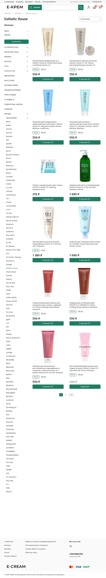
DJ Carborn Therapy (13, 257)
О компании (9, 2)
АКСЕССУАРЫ (9, 81)
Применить (16, 42)
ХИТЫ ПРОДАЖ (10, 95)
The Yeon (9, 462)
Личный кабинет (49, 2)
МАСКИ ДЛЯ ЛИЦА (11, 52)
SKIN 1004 (10, 437)
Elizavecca (10, 261)
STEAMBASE (10, 451)
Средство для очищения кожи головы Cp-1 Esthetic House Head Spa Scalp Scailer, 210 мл (84, 244)
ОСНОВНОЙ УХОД (11, 47)
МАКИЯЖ (7, 57)
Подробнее (84, 387)
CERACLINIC (10, 180)
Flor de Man (10, 283)
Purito (8, 404)
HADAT (8, 290)
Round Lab (10, 418)
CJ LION (9, 188)
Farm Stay (10, 286)
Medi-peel (10, 371)
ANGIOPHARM (11, 118)
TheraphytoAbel (12, 455)
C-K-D (8, 210)
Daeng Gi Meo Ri (12, 217)
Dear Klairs (10, 235)
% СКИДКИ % (9, 100)
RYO (7, 415)
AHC (7, 140)
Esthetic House (12, 268)
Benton (9, 162)
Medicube (10, 367)
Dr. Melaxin (10, 246)
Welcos (9, 492)
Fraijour (9, 279)
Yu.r (7, 484)
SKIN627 (9, 440)
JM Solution (10, 316)
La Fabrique (10, 356)
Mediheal (9, 382)
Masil (8, 363)
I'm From (9, 312)
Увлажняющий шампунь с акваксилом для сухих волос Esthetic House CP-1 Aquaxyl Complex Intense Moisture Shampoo (84, 125)
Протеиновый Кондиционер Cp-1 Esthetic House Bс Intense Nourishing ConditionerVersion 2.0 (47, 63)
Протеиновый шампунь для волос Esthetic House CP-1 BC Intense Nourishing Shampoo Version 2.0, (83, 63)
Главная (7, 13)
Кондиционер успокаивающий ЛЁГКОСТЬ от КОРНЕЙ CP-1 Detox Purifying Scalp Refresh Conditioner (83, 305)
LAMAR (8, 349)
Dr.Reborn (10, 232)
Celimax (9, 191)
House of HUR (11, 301)
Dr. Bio (8, 243)
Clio (7, 254)
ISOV (8, 308)
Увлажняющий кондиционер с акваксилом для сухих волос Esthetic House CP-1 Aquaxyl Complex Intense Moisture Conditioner (48, 125)
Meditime (10, 385)
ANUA (8, 122)
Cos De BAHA (11, 206)
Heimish (9, 305)
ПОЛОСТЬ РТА (9, 71)
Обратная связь (31, 552)
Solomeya (10, 429)
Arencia (9, 133)
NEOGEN (9, 396)
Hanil (8, 294)
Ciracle (8, 202)
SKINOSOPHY (11, 444)
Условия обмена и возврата (35, 549)
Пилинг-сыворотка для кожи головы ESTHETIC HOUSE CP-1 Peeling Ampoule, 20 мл (47, 187)
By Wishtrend (11, 169)
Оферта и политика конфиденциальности (40, 542)
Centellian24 (11, 195)
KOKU (8, 341)
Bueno (8, 173)
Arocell (9, 129)
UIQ (7, 473)
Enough (9, 265)
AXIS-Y (8, 151)
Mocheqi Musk (11, 389)
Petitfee (9, 411)
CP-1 (7, 199)
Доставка (29, 2)
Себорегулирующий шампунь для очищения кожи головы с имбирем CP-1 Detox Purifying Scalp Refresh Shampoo (47, 306)
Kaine (8, 330)
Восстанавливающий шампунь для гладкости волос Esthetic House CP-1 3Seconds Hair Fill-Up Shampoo (84, 368)
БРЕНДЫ (18, 13)
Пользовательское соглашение (36, 545)
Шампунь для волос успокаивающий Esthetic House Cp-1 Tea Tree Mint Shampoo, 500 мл (84, 187)
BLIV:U (8, 158)
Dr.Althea (9, 239)
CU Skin (9, 213)
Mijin (8, 378)
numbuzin (10, 400)
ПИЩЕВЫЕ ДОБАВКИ (12, 90)
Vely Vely (9, 481)
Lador (8, 345)
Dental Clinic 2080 (13, 250)
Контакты (19, 2)
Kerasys (9, 334)
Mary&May (10, 360)
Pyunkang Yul (11, 407)
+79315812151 (97, 2)
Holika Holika (11, 297)
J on (7, 323)
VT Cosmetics (11, 477)
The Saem (10, 459)
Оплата (37, 2)
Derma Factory (11, 221)
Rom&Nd (9, 426)
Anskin (8, 125)
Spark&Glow (11, 433)
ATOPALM (9, 147)
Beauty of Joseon (12, 155)
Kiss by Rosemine (13, 338)
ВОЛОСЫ (7, 61)
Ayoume (9, 136)
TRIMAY (9, 470)
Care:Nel (9, 177)
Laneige (9, 352)
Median (9, 374)
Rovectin (9, 422)
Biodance (10, 166)
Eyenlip (9, 276)
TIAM (8, 466)
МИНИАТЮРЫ (9, 76)
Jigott (8, 319)
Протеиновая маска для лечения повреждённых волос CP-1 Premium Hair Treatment (47, 244)
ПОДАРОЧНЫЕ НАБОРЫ (13, 104)
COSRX (8, 184)
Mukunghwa (10, 393)
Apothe (9, 144)
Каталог (35, 7)
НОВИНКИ (8, 109)
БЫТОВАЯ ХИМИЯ (11, 85)
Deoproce (10, 224)
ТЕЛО (6, 66)
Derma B (9, 228)
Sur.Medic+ (10, 448)
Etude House (11, 272)
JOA (7, 327)
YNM (8, 488)
